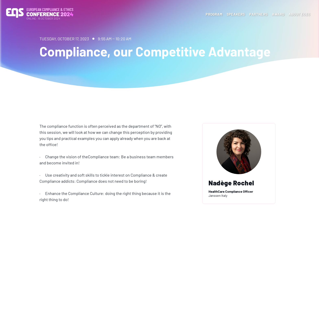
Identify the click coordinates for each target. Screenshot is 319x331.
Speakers (236, 14)
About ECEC (299, 14)
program (214, 14)
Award (278, 14)
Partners (258, 14)
